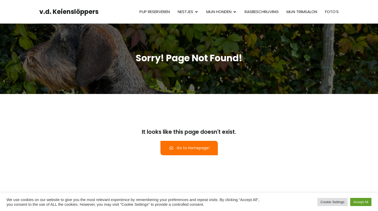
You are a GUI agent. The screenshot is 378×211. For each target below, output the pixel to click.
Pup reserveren (154, 11)
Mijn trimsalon (302, 11)
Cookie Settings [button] (332, 202)
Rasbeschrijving (262, 11)
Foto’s (332, 11)
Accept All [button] (360, 202)
